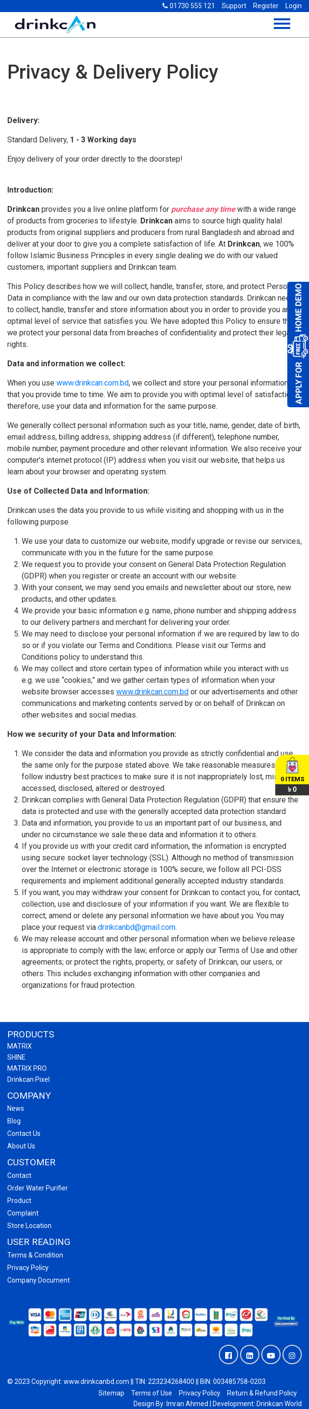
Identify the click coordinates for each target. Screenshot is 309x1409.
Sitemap (111, 1393)
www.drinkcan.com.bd (92, 382)
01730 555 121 (188, 6)
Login (293, 6)
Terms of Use (151, 1393)
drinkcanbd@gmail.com (136, 927)
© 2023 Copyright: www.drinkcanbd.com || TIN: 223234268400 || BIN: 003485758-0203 (136, 1381)
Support (234, 6)
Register (266, 6)
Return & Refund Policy (262, 1393)
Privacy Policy (199, 1393)
